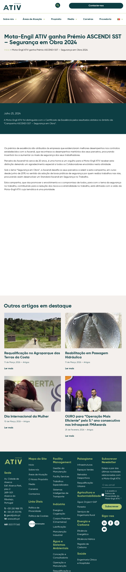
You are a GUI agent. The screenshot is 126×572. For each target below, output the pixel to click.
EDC (111, 566)
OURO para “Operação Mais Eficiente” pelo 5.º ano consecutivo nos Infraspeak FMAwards (92, 504)
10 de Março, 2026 (12, 505)
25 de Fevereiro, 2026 (74, 513)
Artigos (26, 446)
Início (7, 50)
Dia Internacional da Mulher (26, 500)
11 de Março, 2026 (12, 446)
